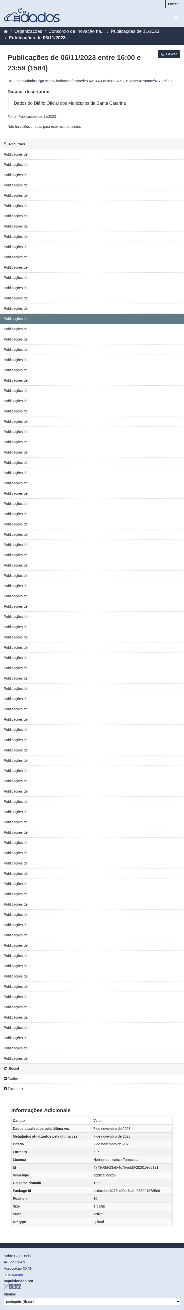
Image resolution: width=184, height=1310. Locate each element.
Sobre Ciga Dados (18, 1256)
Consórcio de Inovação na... (76, 31)
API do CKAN (14, 1262)
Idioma (9, 1294)
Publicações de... (17, 154)
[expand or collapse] (176, 17)
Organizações (28, 31)
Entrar (173, 4)
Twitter (11, 1078)
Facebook (13, 1089)
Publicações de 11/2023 (135, 31)
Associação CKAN (18, 1268)
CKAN (12, 1286)
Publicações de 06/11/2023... (39, 37)
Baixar (169, 54)
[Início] (6, 31)
